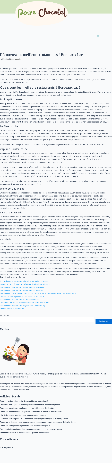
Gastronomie (15, 59)
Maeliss (5, 59)
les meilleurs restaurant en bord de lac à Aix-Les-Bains (24, 281)
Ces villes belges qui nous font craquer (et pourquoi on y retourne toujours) (31, 429)
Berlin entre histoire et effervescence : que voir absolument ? (25, 433)
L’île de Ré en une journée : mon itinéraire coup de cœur (23, 415)
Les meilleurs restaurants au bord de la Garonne (21, 290)
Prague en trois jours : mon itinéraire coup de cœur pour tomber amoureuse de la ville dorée (37, 422)
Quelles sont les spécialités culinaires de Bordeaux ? (22, 296)
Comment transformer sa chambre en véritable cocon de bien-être (27, 408)
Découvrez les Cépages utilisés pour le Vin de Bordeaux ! (24, 284)
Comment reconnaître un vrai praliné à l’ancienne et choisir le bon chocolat (31, 412)
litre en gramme (6, 447)
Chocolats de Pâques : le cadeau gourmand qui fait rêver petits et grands (30, 405)
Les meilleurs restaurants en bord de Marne (19, 299)
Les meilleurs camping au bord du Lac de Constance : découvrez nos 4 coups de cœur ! (38, 293)
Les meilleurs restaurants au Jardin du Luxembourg (22, 305)
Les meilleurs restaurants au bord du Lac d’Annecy (22, 287)
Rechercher (4, 315)
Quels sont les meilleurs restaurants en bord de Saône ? (24, 302)
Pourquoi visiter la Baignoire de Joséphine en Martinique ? (24, 401)
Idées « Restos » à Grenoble (12, 308)
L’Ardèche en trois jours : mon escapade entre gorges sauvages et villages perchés (34, 419)
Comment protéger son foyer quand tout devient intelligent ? (25, 426)
